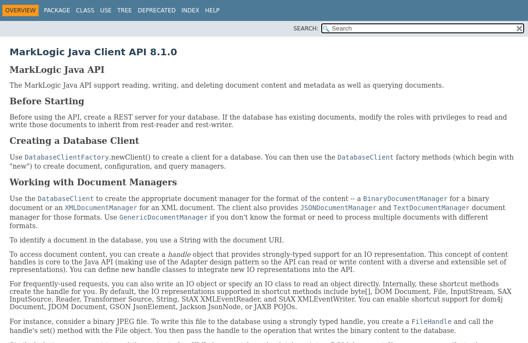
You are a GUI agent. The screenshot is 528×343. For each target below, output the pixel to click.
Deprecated (157, 10)
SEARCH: (306, 28)
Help (212, 10)
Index (191, 10)
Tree (124, 10)
